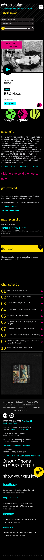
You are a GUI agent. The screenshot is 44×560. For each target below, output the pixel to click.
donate (8, 514)
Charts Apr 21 (10, 284)
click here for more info (10, 206)
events (8, 527)
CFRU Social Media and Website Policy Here (21, 456)
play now (10, 103)
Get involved (8, 402)
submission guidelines (19, 429)
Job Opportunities (29, 405)
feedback (10, 484)
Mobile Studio (24, 408)
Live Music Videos (12, 405)
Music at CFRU (32, 402)
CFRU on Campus (9, 408)
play (3, 66)
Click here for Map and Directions (16, 446)
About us (36, 408)
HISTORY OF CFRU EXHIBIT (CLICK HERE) (20, 166)
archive (7, 89)
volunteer (10, 498)
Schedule (19, 402)
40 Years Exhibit (20, 410)
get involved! (9, 188)
